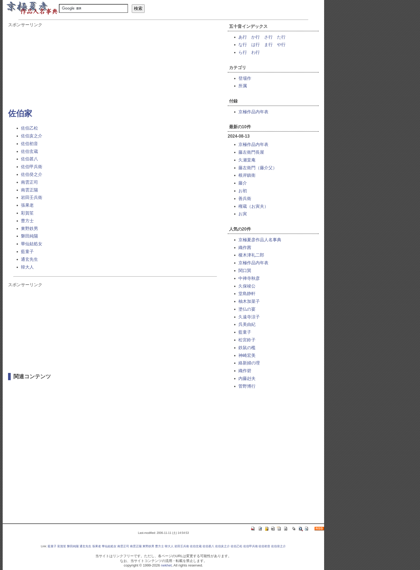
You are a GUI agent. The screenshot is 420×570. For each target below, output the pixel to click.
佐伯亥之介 (31, 136)
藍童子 (27, 251)
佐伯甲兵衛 (31, 166)
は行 (255, 44)
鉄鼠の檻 (247, 347)
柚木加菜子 (249, 301)
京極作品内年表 (253, 112)
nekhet (166, 565)
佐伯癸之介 (31, 174)
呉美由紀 (247, 324)
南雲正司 (29, 182)
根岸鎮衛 (247, 175)
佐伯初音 (29, 143)
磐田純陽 (29, 236)
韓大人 (27, 267)
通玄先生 (29, 259)
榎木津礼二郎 (251, 255)
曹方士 (27, 220)
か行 (255, 37)
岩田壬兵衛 (31, 197)
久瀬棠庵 (247, 160)
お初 (242, 190)
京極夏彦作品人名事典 (259, 239)
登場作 (244, 78)
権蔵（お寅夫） (253, 206)
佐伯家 (20, 113)
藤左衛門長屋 (251, 152)
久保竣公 (247, 286)
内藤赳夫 (247, 378)
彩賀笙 (27, 213)
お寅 (242, 214)
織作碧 (244, 370)
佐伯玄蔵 (29, 151)
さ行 (268, 37)
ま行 (268, 44)
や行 (281, 44)
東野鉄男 (29, 228)
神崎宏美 (247, 355)
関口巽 (244, 270)
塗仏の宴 (247, 309)
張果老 (27, 205)
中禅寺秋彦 (249, 278)
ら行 (242, 52)
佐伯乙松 (29, 128)
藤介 (242, 183)
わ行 (255, 52)
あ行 (242, 37)
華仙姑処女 (31, 243)
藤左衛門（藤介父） (257, 167)
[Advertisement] (115, 65)
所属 (242, 86)
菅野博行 (247, 386)
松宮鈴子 (247, 340)
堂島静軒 (247, 293)
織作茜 (244, 247)
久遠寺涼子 (249, 317)
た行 (281, 37)
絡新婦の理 (249, 363)
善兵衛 (244, 198)
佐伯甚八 (29, 159)
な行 (242, 44)
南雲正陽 (29, 190)
